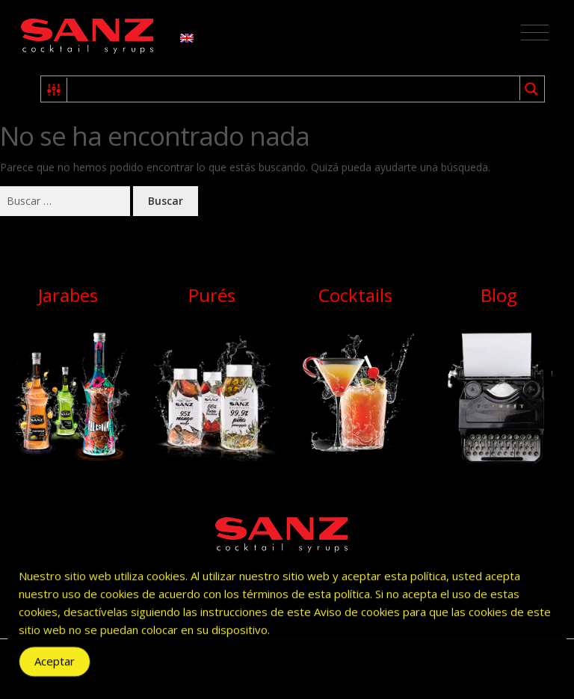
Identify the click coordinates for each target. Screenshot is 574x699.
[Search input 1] (294, 89)
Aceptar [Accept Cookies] (54, 665)
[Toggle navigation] (534, 33)
